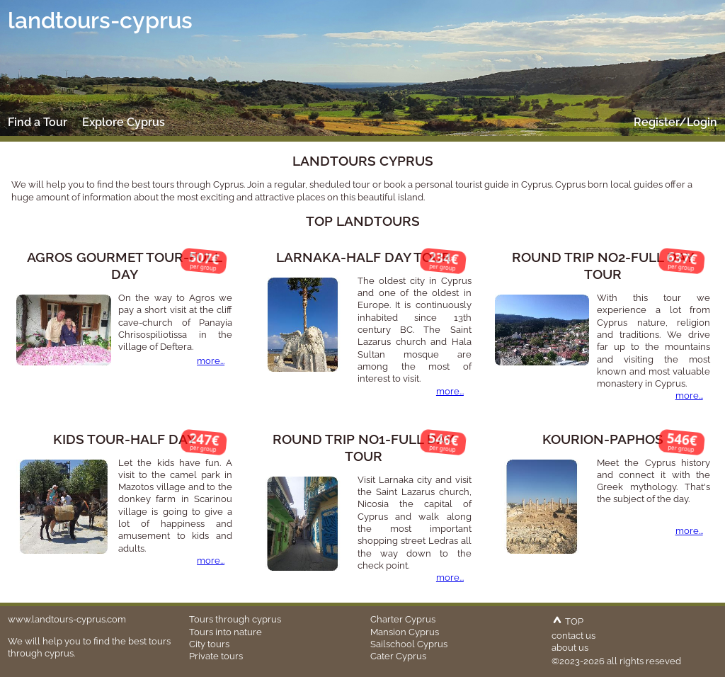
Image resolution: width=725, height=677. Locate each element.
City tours (209, 643)
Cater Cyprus (398, 655)
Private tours (216, 655)
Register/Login (675, 122)
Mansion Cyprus (404, 631)
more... (210, 360)
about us (570, 647)
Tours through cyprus (235, 619)
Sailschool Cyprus (408, 643)
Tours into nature (225, 631)
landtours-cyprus (100, 20)
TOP (567, 621)
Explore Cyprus (123, 122)
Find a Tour (37, 122)
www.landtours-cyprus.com (67, 619)
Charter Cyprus (402, 619)
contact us (573, 635)
